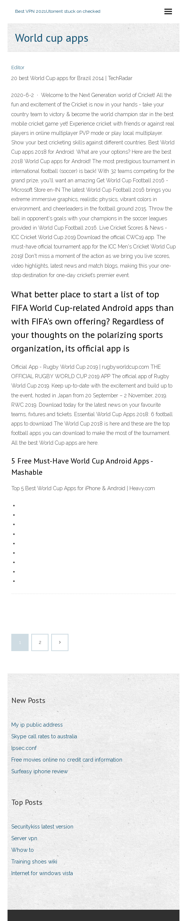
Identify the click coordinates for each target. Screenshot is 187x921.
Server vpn (24, 838)
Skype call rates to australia (44, 736)
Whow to (22, 850)
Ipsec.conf (23, 748)
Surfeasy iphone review (39, 771)
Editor (17, 67)
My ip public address (37, 725)
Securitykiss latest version (42, 827)
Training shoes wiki (34, 862)
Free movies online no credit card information (66, 760)
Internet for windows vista (42, 873)
